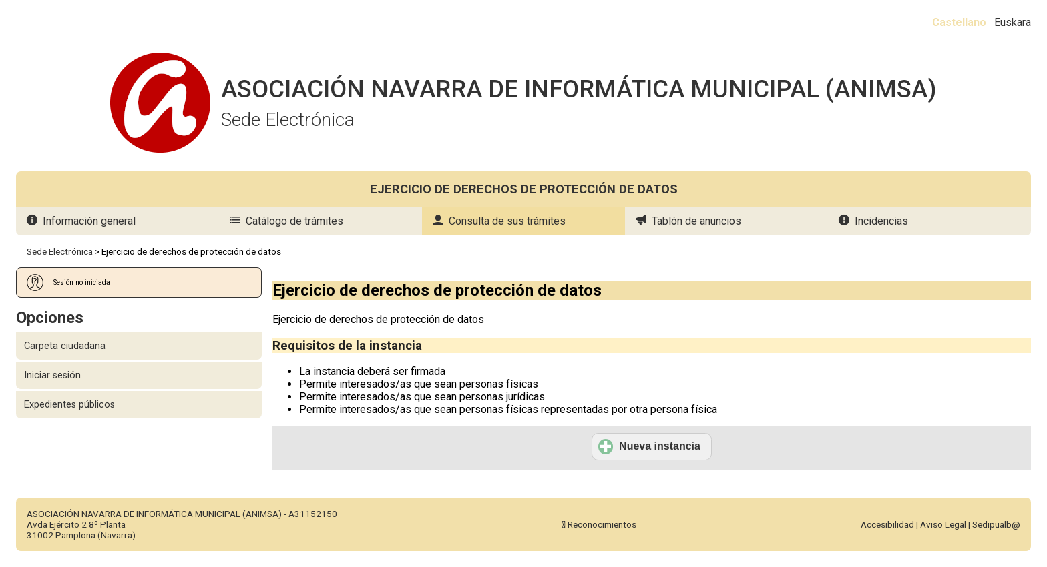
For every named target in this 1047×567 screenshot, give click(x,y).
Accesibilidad (887, 524)
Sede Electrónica (60, 251)
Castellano (959, 22)
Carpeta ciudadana (65, 346)
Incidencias (881, 221)
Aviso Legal (943, 524)
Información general (89, 221)
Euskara (1012, 22)
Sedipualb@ (996, 524)
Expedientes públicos (69, 404)
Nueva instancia (649, 446)
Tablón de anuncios (696, 221)
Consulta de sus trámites (507, 221)
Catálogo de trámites (294, 221)
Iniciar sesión (52, 375)
